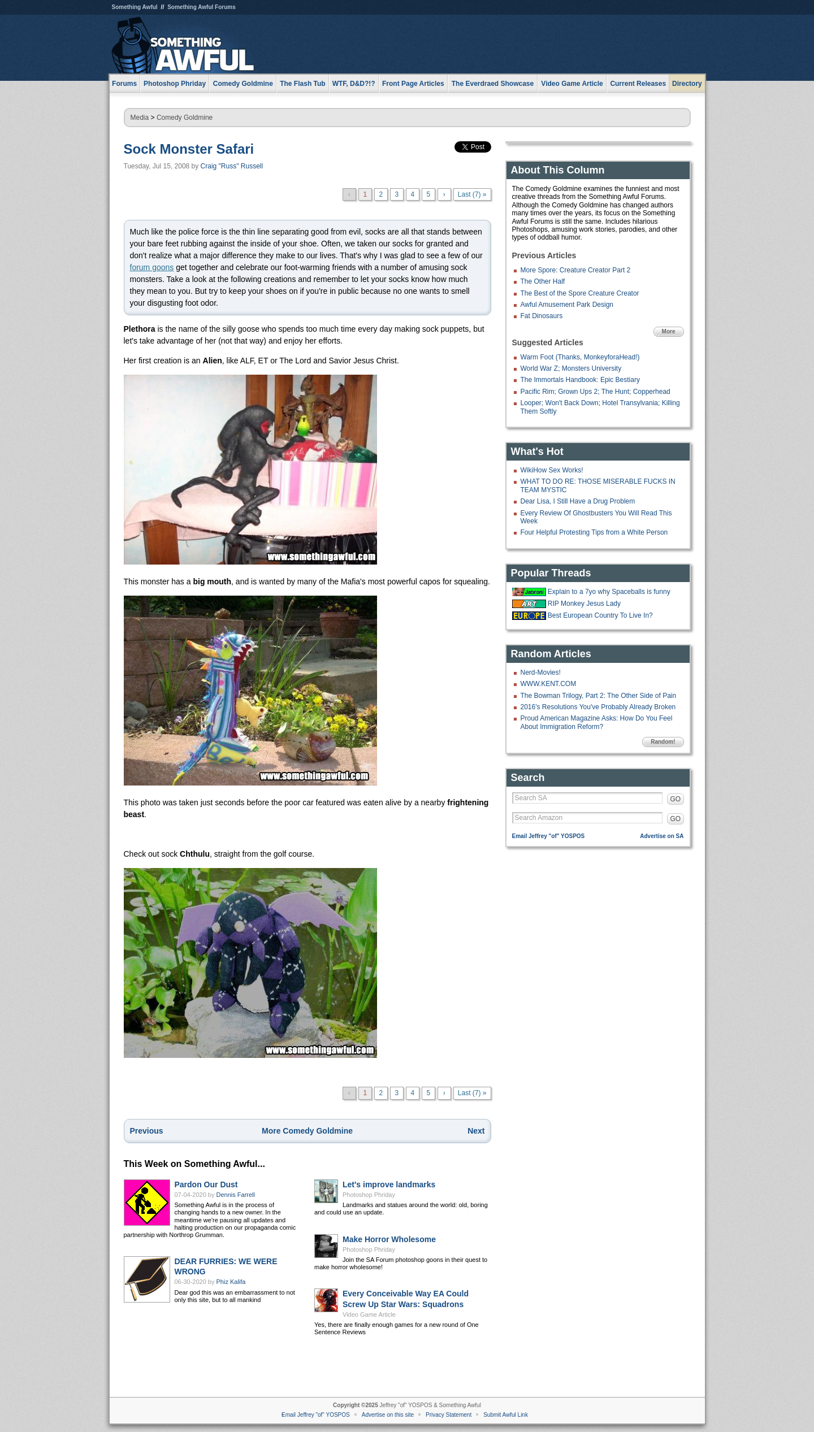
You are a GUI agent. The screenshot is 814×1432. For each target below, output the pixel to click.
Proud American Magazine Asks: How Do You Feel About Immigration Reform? (597, 722)
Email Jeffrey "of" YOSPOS (548, 836)
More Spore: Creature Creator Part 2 (576, 270)
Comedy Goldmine (185, 117)
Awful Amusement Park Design (567, 305)
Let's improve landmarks (389, 1184)
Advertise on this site (388, 1415)
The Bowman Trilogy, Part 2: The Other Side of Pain (599, 696)
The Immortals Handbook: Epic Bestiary (580, 380)
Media (140, 117)
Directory (687, 84)
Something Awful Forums (201, 7)
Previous (146, 1130)
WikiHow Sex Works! (552, 470)
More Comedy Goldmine (307, 1130)
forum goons (152, 267)
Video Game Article (369, 1314)
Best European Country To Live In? (600, 615)
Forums (124, 84)
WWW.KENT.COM (549, 684)
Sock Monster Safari (189, 149)
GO (675, 799)
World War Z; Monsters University (571, 368)
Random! (663, 742)
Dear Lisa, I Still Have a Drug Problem (578, 501)
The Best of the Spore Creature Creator (580, 293)
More (669, 331)
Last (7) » (472, 194)
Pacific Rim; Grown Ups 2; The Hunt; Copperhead (595, 392)
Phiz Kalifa (231, 1281)
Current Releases (638, 84)
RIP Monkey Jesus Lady (584, 603)
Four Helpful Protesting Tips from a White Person (594, 532)
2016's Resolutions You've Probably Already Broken (598, 707)
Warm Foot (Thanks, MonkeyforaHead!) (580, 357)
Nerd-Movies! (541, 672)
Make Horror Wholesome (389, 1239)
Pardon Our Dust (206, 1184)
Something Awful (135, 7)
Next (475, 1130)
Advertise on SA (661, 836)
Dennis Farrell (236, 1194)
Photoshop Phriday (369, 1194)
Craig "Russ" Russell (232, 166)
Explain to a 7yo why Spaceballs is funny (609, 592)
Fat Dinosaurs (542, 316)
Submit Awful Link (505, 1415)
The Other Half (543, 281)
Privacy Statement (448, 1415)
